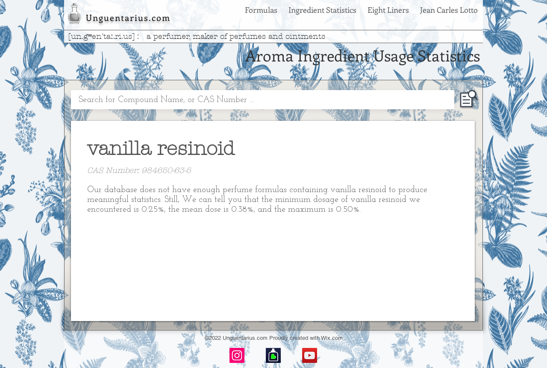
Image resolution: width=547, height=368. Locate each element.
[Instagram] (236, 355)
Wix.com (332, 338)
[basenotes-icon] (273, 355)
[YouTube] (309, 355)
